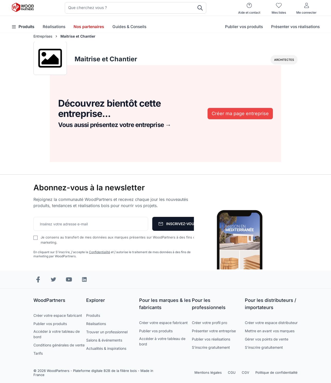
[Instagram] (53, 279)
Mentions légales (208, 372)
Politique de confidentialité (276, 372)
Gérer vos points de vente (266, 339)
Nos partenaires (89, 26)
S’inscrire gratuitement (211, 347)
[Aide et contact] (249, 7)
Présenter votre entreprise (214, 331)
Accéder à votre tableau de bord (56, 334)
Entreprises (42, 36)
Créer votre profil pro (209, 322)
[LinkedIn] (84, 279)
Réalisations (54, 26)
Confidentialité (99, 252)
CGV (245, 372)
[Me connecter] (306, 7)
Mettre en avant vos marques (269, 331)
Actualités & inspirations (106, 348)
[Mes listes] (279, 7)
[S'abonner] (177, 224)
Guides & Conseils (129, 26)
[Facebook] (38, 279)
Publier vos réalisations (211, 339)
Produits (93, 315)
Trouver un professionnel (107, 332)
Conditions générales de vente (59, 345)
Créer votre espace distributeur (271, 322)
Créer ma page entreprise (240, 113)
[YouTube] (69, 279)
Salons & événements (104, 340)
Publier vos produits (244, 26)
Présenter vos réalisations (295, 26)
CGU (232, 372)
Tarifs (38, 353)
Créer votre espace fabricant (57, 315)
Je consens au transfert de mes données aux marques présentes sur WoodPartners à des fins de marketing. (119, 239)
